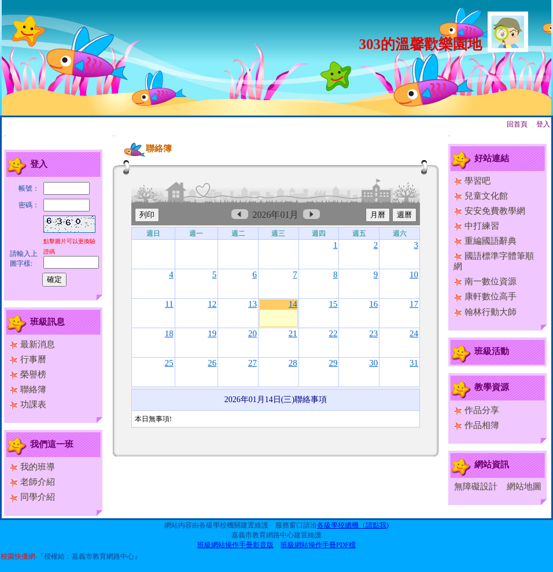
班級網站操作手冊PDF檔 (318, 545)
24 (414, 333)
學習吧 (472, 180)
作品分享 (476, 410)
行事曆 (27, 359)
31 (414, 362)
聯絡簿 (27, 389)
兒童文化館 (481, 195)
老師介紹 (32, 481)
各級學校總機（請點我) (353, 525)
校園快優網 (18, 556)
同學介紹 (32, 497)
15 (333, 304)
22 (333, 333)
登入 (543, 124)
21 (293, 333)
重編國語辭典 (485, 241)
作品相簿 (476, 425)
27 (252, 362)
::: (5, 135)
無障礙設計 (475, 486)
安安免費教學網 (489, 211)
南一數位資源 (485, 281)
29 (333, 362)
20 (252, 333)
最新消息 (32, 344)
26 (212, 362)
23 (373, 333)
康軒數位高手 (485, 296)
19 (212, 333)
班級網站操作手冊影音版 (235, 545)
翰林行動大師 (485, 312)
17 (414, 304)
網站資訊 (491, 464)
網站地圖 (524, 486)
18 (169, 333)
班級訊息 (47, 321)
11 (169, 304)
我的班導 (32, 466)
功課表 (27, 404)
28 (293, 362)
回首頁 (517, 124)
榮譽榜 (27, 374)
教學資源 (491, 387)
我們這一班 (51, 444)
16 (373, 304)
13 (252, 304)
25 (169, 362)
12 (212, 304)
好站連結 (491, 158)
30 (373, 362)
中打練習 (476, 226)
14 (293, 304)
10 (414, 274)
